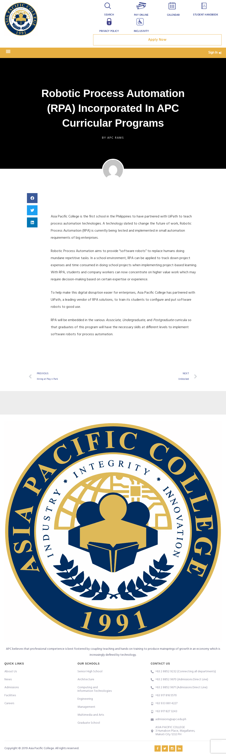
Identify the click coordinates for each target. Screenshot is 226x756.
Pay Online (141, 15)
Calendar (173, 15)
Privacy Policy (109, 31)
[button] (8, 53)
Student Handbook (205, 15)
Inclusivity (141, 31)
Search (109, 15)
